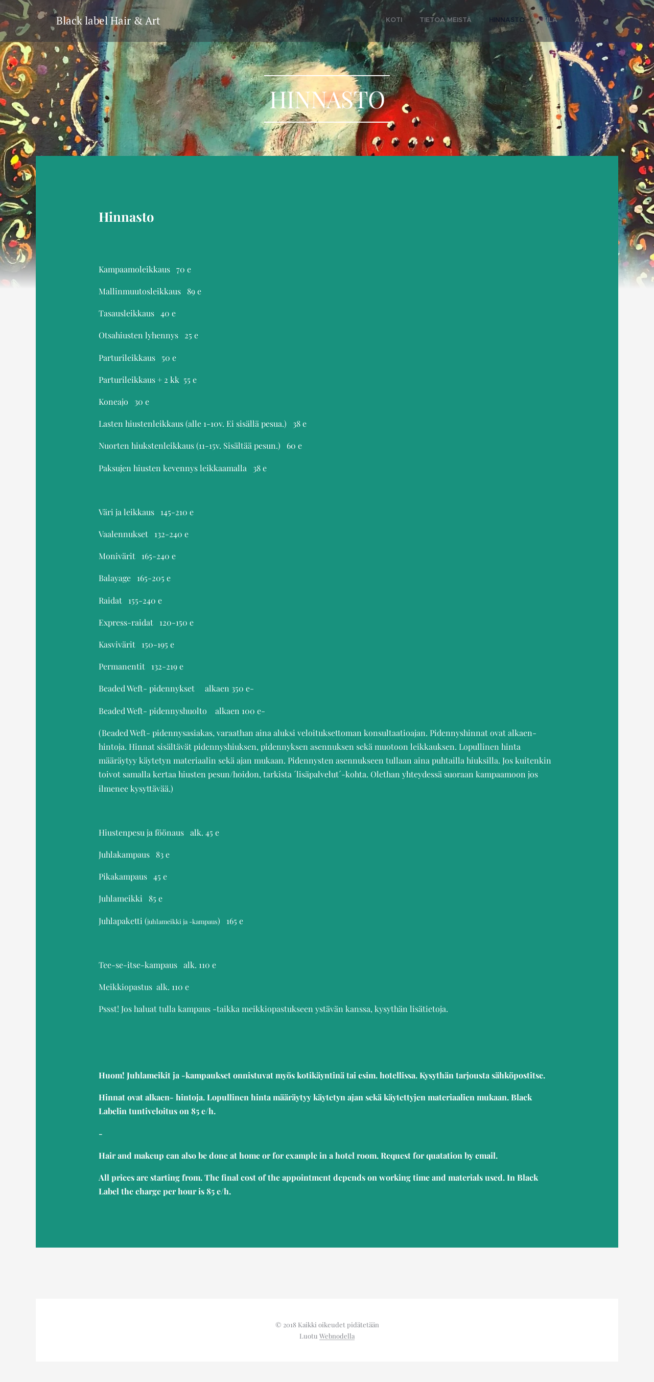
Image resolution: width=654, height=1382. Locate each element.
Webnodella (337, 1335)
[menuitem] (519, 21)
